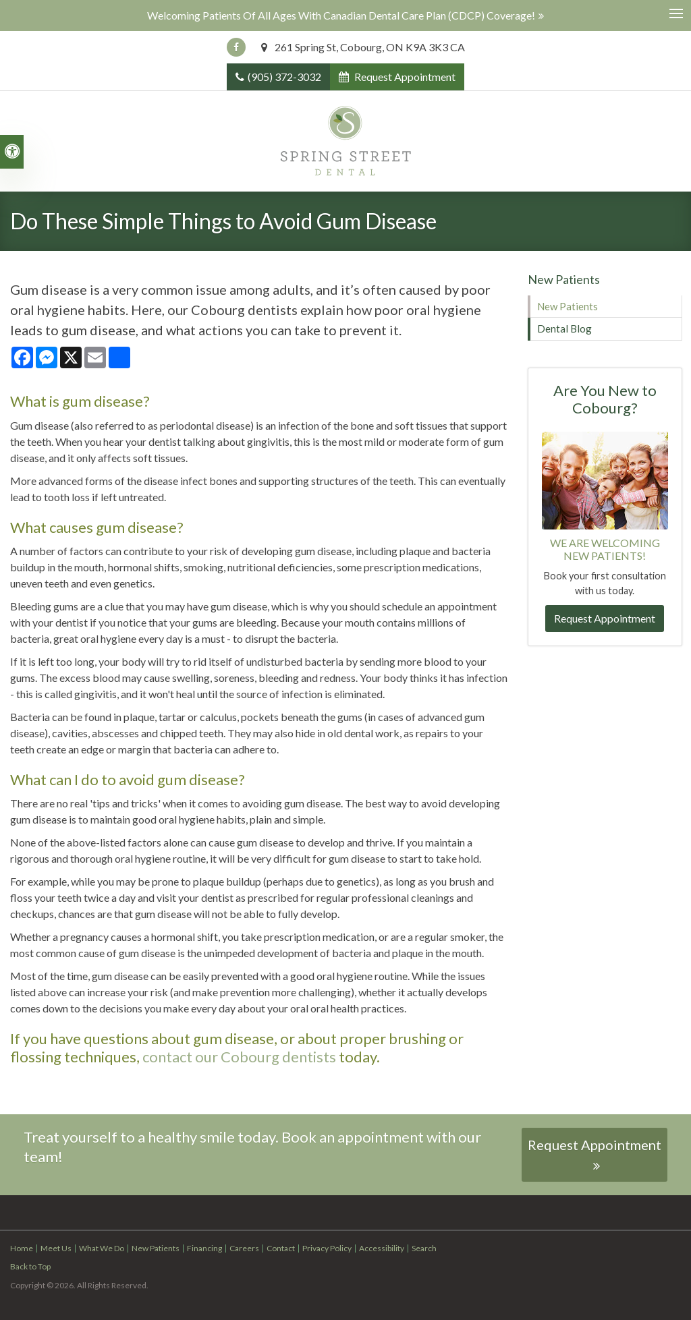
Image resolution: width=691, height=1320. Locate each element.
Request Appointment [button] (403, 76)
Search (424, 1248)
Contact (281, 1248)
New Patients (567, 306)
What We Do (101, 1248)
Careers (244, 1248)
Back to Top (30, 1266)
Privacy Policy (327, 1248)
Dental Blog (564, 328)
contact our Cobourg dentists (238, 1057)
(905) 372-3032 (284, 76)
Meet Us (56, 1248)
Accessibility (381, 1248)
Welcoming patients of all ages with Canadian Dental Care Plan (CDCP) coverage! (341, 15)
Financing (204, 1248)
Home (21, 1248)
